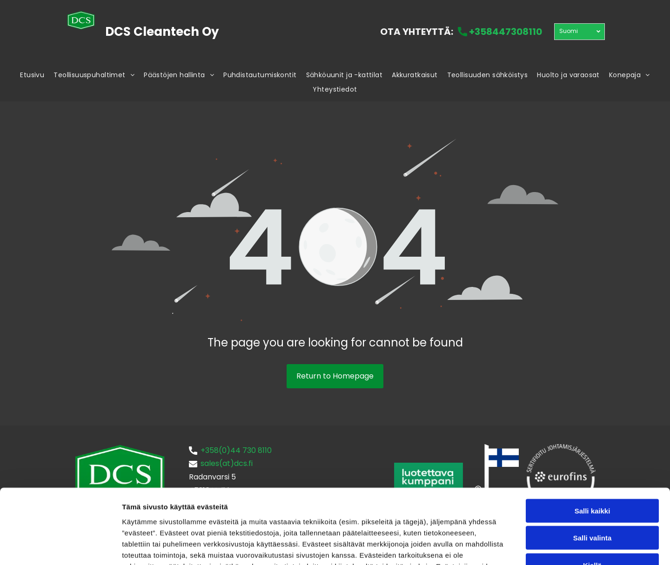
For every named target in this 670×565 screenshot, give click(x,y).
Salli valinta (592, 470)
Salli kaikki (592, 442)
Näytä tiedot (497, 547)
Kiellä (592, 497)
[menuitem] (32, 75)
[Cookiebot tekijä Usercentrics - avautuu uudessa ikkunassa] (60, 547)
